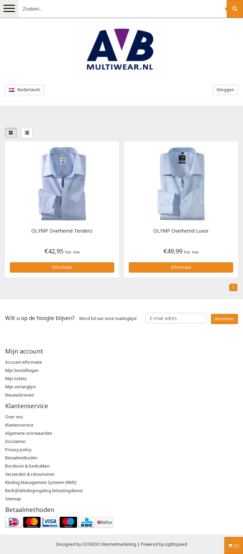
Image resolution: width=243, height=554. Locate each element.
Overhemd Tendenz (62, 231)
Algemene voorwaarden (28, 433)
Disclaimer (15, 441)
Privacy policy (18, 450)
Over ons (14, 417)
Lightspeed (176, 544)
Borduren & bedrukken (27, 466)
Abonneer (224, 319)
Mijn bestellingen (22, 370)
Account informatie (23, 362)
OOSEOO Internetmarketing (109, 544)
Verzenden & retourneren (30, 474)
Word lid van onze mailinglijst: (71, 318)
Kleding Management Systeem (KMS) (40, 482)
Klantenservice (19, 425)
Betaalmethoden (21, 458)
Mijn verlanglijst (20, 387)
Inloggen (225, 90)
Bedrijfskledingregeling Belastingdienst (44, 491)
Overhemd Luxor (181, 231)
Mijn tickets (16, 379)
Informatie (62, 267)
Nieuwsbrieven (19, 395)
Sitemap (13, 499)
